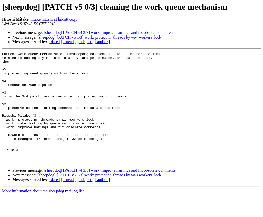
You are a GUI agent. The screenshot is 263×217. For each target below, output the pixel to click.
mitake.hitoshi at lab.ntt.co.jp (54, 19)
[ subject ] (85, 42)
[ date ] (54, 42)
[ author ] (102, 42)
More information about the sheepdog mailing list (43, 212)
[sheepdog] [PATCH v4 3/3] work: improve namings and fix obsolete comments (109, 32)
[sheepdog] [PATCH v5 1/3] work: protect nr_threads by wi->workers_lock (99, 37)
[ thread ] (68, 42)
